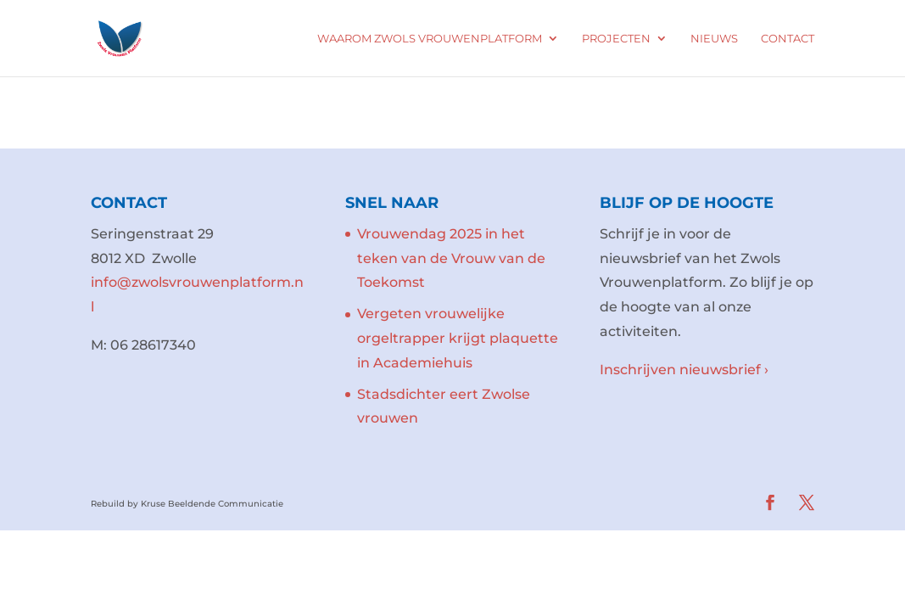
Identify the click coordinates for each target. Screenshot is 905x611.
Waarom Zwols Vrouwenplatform (429, 38)
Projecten (616, 38)
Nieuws (714, 38)
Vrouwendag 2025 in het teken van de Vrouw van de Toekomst (451, 258)
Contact (787, 38)
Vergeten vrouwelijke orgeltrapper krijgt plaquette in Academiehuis (457, 338)
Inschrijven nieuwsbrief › (684, 370)
